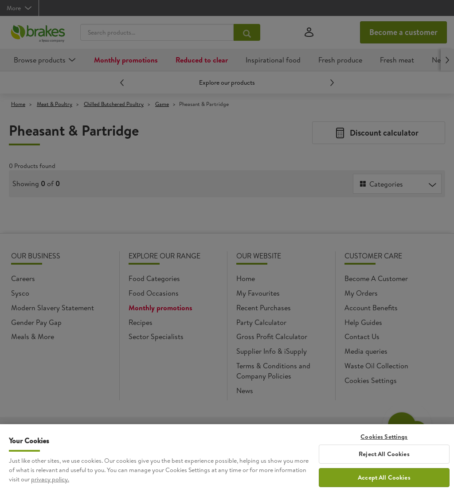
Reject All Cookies (384, 454)
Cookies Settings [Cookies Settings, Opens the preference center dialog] (383, 437)
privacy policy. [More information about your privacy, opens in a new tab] (50, 479)
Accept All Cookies (384, 478)
